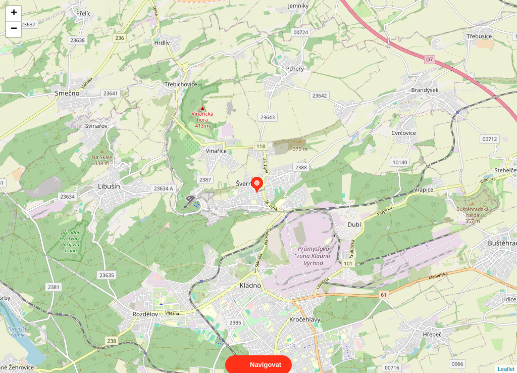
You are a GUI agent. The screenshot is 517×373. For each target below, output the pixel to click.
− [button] (14, 29)
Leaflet (506, 360)
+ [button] (14, 13)
